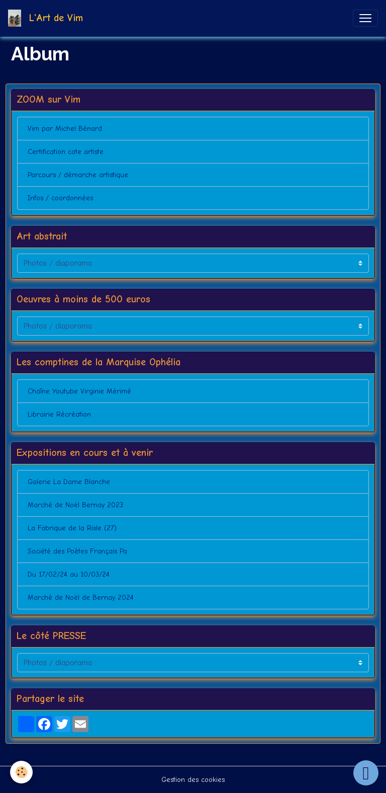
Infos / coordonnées (60, 198)
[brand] (47, 18)
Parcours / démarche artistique (78, 175)
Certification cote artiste (66, 151)
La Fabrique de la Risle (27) (72, 528)
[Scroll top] (365, 772)
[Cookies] (21, 772)
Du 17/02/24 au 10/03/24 (69, 574)
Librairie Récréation (59, 414)
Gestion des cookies (193, 779)
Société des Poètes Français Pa (77, 551)
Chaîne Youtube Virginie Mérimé (79, 391)
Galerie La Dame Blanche (69, 482)
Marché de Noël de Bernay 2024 (81, 597)
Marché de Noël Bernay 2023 (75, 505)
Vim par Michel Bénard (65, 128)
